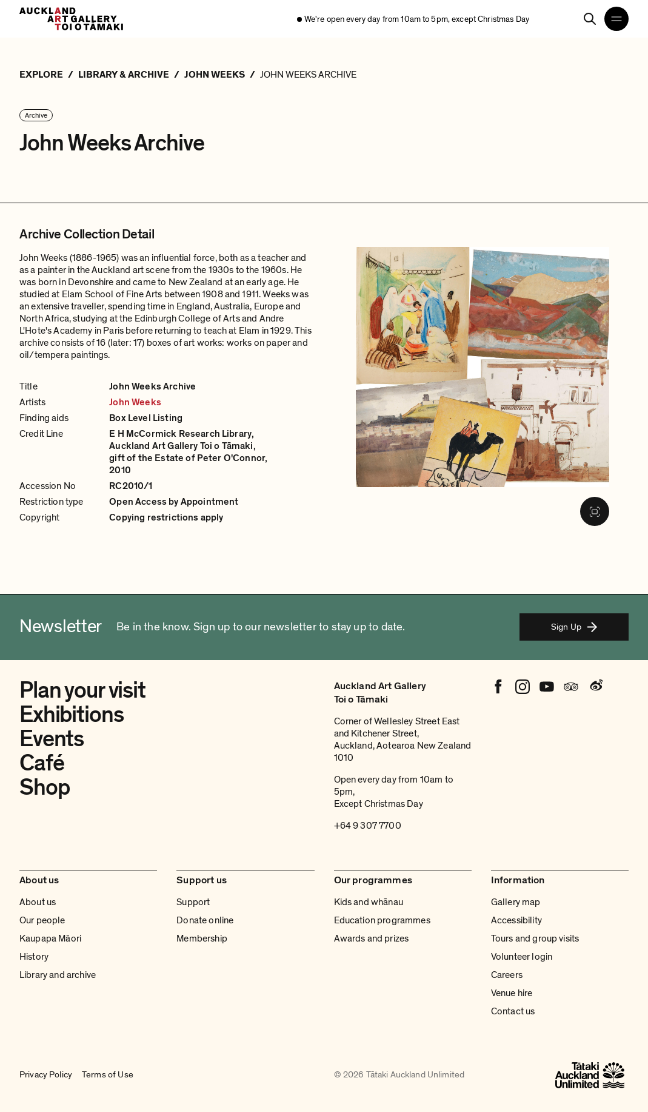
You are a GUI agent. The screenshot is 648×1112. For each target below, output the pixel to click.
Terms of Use (107, 1075)
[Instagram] (522, 686)
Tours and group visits (535, 938)
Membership (201, 938)
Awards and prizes (371, 938)
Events (51, 739)
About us (37, 902)
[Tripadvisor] (571, 686)
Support (193, 902)
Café (41, 763)
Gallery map (516, 902)
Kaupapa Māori (50, 938)
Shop (44, 787)
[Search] (590, 19)
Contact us (513, 1011)
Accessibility (516, 920)
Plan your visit (82, 690)
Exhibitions (71, 714)
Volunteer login (521, 956)
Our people (42, 920)
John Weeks (135, 402)
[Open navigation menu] (616, 19)
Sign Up (574, 627)
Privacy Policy (45, 1075)
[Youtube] (546, 686)
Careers (507, 975)
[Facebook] (498, 686)
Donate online (204, 920)
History (33, 956)
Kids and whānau (368, 902)
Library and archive (57, 975)
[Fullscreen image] (594, 511)
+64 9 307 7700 (367, 825)
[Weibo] (595, 686)
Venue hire (512, 993)
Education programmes (382, 920)
